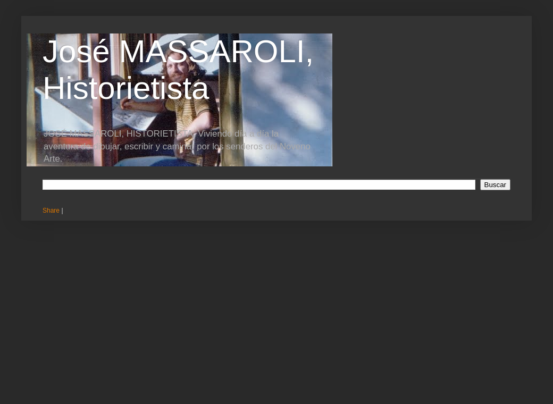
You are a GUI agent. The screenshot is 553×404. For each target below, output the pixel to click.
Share (51, 210)
